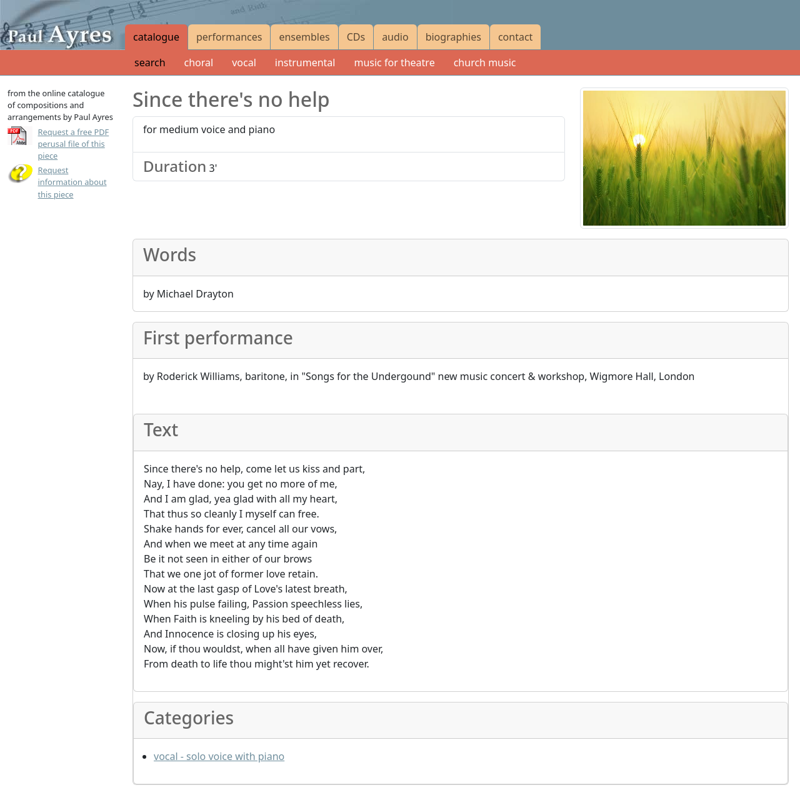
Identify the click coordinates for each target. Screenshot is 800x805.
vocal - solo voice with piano (219, 756)
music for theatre (394, 62)
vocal (244, 62)
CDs (356, 37)
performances (229, 37)
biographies (453, 37)
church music (485, 62)
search (150, 62)
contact (515, 37)
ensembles (304, 37)
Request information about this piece (72, 181)
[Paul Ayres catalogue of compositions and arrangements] (62, 25)
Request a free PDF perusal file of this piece (73, 143)
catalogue (156, 37)
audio (395, 37)
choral (199, 62)
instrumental (305, 62)
